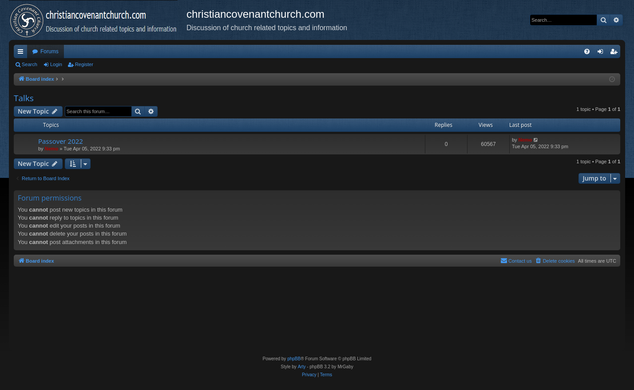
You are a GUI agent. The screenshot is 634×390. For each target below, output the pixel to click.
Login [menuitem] (602, 53)
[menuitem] (587, 51)
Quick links (22, 53)
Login (56, 64)
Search (29, 64)
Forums (49, 51)
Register (84, 64)
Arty (302, 366)
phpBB (294, 358)
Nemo (52, 148)
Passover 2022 (60, 141)
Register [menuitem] (615, 53)
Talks (24, 98)
